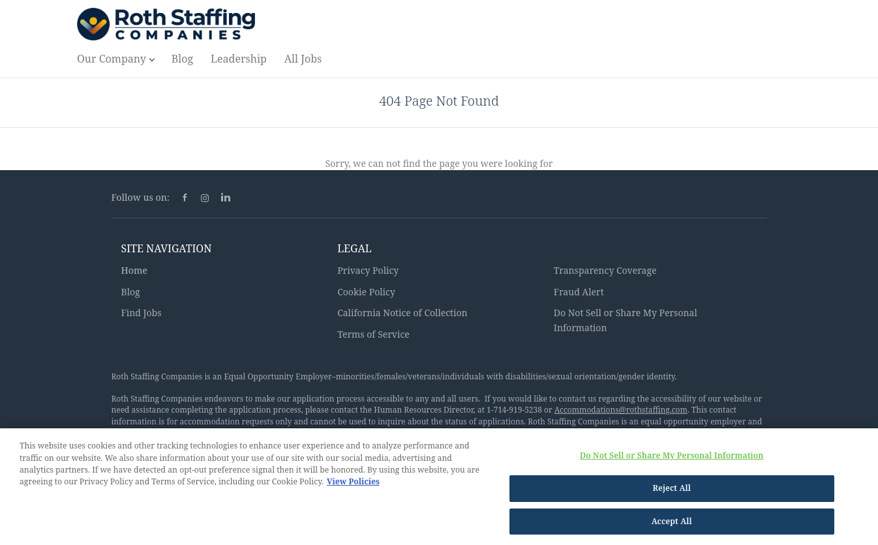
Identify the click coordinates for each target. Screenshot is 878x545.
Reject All (671, 490)
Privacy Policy (368, 270)
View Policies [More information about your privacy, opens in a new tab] (353, 484)
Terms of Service (373, 334)
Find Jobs (141, 312)
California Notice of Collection (402, 312)
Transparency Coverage (605, 270)
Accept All (672, 523)
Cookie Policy (366, 292)
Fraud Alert (579, 292)
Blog (130, 292)
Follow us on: (141, 197)
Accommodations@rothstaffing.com (621, 409)
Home (134, 270)
